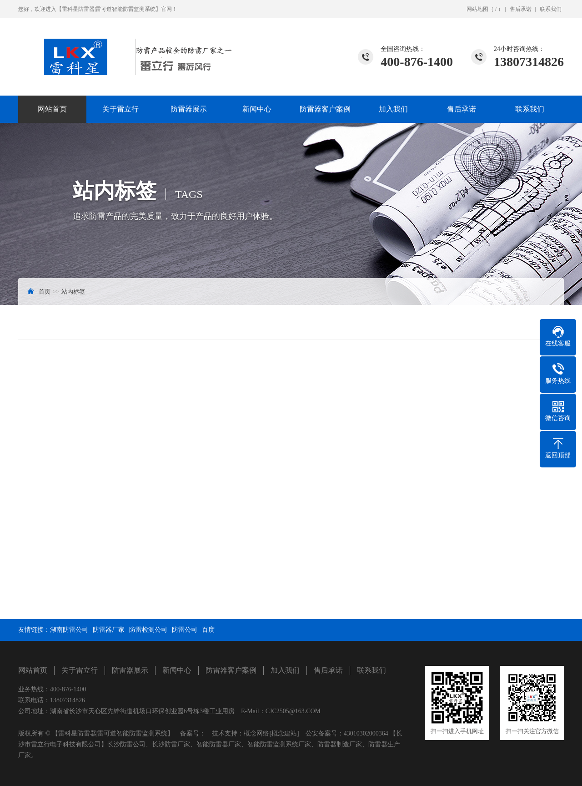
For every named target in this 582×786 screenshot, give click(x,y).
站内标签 (73, 291)
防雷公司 (184, 629)
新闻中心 (256, 109)
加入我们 (393, 109)
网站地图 (477, 9)
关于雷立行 (120, 109)
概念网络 (256, 733)
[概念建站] (284, 733)
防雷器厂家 (109, 629)
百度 (208, 629)
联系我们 (551, 9)
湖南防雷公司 (69, 629)
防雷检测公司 (148, 629)
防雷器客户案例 (325, 109)
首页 (44, 291)
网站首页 (52, 109)
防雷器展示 (189, 109)
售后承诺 (521, 9)
